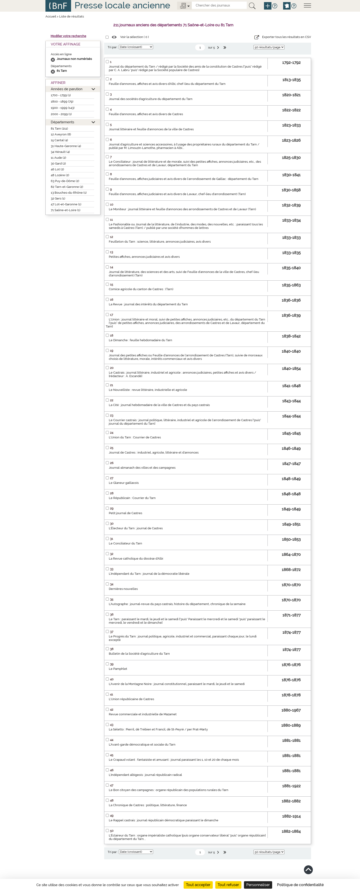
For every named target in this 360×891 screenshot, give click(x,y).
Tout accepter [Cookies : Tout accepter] (198, 885)
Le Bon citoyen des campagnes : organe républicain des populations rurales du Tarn (168, 790)
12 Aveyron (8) (61, 134)
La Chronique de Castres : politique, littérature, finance (148, 805)
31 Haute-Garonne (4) (66, 146)
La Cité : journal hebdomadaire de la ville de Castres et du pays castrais (159, 405)
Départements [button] (62, 122)
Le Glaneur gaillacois (124, 483)
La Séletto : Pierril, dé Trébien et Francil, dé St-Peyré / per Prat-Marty (158, 729)
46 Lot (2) (57, 169)
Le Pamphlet (118, 669)
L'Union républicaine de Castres (131, 699)
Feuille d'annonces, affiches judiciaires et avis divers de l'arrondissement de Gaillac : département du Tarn (183, 179)
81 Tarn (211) (59, 128)
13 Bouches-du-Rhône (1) (69, 192)
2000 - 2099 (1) (61, 114)
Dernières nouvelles (123, 589)
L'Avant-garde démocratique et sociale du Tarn (142, 744)
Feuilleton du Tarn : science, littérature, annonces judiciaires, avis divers (160, 241)
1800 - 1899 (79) (62, 101)
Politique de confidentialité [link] (300, 885)
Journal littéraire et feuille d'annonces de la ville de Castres (151, 129)
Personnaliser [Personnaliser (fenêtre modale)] (258, 885)
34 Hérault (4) (60, 152)
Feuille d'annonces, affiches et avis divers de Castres (146, 114)
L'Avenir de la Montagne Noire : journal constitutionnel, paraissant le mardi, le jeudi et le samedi (177, 684)
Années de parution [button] (66, 89)
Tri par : (113, 47)
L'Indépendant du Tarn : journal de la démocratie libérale (149, 573)
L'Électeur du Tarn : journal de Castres (136, 528)
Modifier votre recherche (68, 36)
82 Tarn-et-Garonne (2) (67, 187)
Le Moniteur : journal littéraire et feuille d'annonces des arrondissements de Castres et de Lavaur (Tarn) (182, 209)
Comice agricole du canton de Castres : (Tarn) (141, 289)
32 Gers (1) (58, 198)
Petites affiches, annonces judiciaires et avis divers (144, 256)
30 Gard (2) (58, 163)
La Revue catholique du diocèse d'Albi (136, 558)
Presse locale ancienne (122, 5)
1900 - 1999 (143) (63, 108)
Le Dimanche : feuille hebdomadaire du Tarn (140, 340)
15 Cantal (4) (59, 140)
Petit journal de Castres (125, 513)
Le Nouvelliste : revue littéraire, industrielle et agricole (148, 390)
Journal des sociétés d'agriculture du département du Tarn (150, 99)
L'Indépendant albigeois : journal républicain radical (145, 775)
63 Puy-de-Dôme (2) (65, 181)
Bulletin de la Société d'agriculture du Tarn (139, 653)
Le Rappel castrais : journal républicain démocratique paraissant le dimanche (163, 820)
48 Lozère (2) (60, 175)
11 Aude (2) (58, 157)
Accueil (50, 16)
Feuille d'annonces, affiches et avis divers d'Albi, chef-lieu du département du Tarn (167, 84)
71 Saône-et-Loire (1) (65, 210)
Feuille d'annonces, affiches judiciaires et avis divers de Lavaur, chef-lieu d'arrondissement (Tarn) (177, 194)
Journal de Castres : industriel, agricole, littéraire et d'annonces (154, 452)
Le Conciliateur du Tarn (125, 543)
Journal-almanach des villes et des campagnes (142, 467)
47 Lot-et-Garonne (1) (66, 204)
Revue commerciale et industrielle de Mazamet (143, 714)
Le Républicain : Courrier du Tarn (132, 498)
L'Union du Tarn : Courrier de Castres (135, 437)
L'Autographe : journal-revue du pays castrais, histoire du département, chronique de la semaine (177, 604)
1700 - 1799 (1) (61, 95)
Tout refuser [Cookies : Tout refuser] (228, 885)
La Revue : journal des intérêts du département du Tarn (148, 304)
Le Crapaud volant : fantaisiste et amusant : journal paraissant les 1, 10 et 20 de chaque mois (174, 759)
